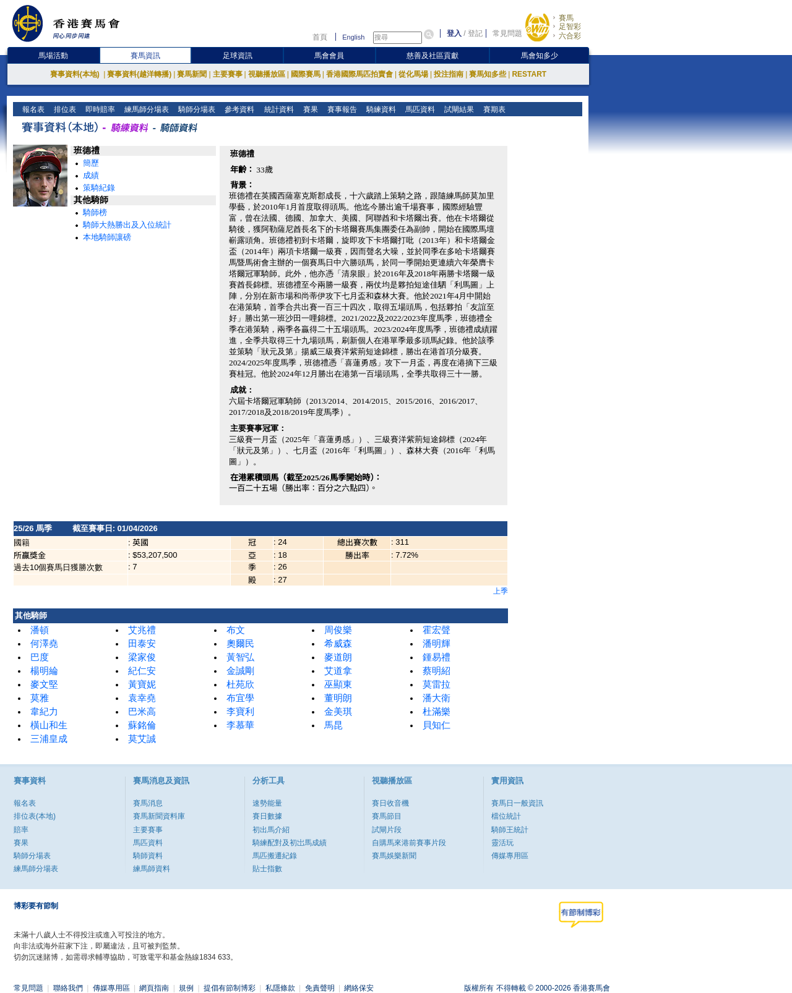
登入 (454, 33)
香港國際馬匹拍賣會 (359, 74)
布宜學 (240, 698)
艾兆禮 (142, 630)
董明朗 (338, 698)
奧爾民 (240, 644)
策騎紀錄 (99, 187)
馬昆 (333, 725)
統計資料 (277, 109)
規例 (186, 988)
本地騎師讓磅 (107, 237)
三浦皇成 (48, 739)
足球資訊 (237, 55)
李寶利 (240, 712)
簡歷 (91, 163)
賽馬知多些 (487, 74)
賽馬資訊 (145, 55)
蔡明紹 (436, 671)
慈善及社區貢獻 (432, 55)
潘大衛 (436, 698)
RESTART (529, 74)
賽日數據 (267, 816)
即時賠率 (99, 109)
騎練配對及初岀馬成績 (289, 842)
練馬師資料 (151, 868)
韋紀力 (44, 712)
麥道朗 (338, 657)
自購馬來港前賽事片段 (409, 842)
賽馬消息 (148, 803)
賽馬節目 (387, 816)
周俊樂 (338, 630)
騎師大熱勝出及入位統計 (127, 224)
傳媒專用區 (509, 855)
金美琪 (338, 712)
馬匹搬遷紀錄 (274, 855)
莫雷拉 (436, 684)
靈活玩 (502, 842)
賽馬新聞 (192, 74)
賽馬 (566, 18)
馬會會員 (329, 55)
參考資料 (238, 109)
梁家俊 (142, 657)
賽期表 (493, 109)
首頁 (319, 37)
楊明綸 (44, 671)
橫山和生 (48, 725)
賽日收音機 (390, 803)
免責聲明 (320, 988)
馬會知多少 (539, 55)
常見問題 (507, 33)
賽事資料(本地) (75, 74)
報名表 (32, 109)
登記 (475, 33)
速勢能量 (267, 803)
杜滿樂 (436, 712)
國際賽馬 (306, 74)
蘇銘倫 (142, 725)
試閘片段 (387, 829)
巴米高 (142, 712)
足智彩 (570, 26)
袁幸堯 (142, 698)
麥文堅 (44, 684)
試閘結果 (457, 109)
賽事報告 (340, 109)
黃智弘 (240, 657)
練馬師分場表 (146, 109)
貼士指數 (267, 868)
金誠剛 (240, 671)
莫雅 (39, 698)
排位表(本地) (35, 816)
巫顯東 (338, 684)
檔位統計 (506, 816)
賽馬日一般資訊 (517, 803)
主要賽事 (228, 74)
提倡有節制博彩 (230, 988)
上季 (500, 591)
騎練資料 (379, 109)
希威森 (338, 644)
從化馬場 (413, 74)
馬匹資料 (418, 109)
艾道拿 (338, 671)
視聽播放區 (266, 74)
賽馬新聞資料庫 (159, 816)
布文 (235, 630)
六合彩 (570, 36)
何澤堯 (44, 644)
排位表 (64, 109)
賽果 (309, 109)
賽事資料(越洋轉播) (139, 74)
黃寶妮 (142, 684)
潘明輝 (436, 644)
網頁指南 (154, 988)
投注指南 (448, 74)
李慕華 (240, 725)
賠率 (21, 829)
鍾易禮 (436, 657)
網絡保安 (359, 988)
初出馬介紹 (271, 829)
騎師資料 (148, 855)
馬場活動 (53, 55)
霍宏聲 (436, 630)
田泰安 (142, 644)
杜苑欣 (240, 684)
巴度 (39, 657)
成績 (91, 175)
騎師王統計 (509, 829)
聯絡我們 (68, 988)
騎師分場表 (195, 109)
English (353, 37)
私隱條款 (280, 988)
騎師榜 (95, 212)
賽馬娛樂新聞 (394, 855)
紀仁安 (142, 671)
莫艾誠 (142, 739)
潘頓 (39, 630)
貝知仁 (436, 725)
